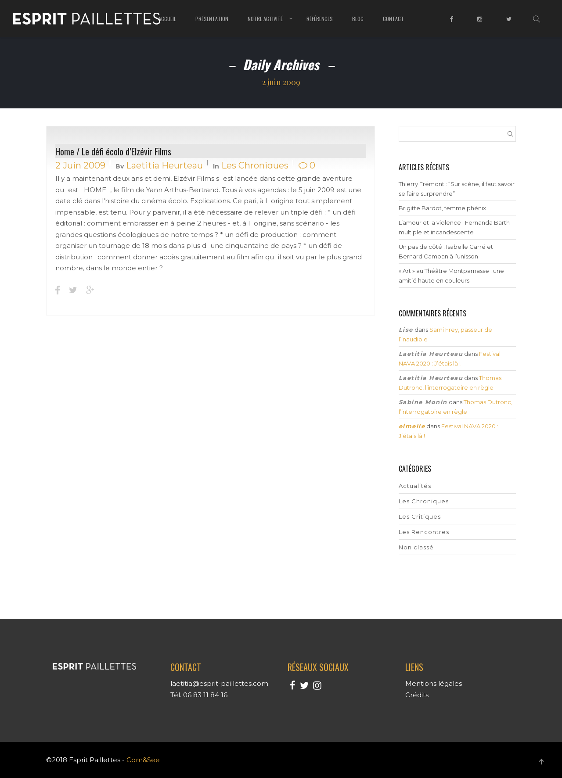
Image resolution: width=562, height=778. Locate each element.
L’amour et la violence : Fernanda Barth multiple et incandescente (454, 227)
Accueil (167, 18)
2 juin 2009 (80, 165)
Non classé (416, 547)
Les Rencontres (424, 531)
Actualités (415, 485)
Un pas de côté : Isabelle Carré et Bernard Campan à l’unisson (446, 251)
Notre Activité (265, 18)
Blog (358, 18)
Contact (393, 18)
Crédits (417, 695)
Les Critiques (420, 516)
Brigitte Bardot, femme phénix (442, 208)
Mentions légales (433, 683)
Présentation (211, 18)
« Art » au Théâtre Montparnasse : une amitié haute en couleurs (451, 275)
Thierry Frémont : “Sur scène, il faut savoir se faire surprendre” (457, 188)
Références (319, 18)
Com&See (143, 760)
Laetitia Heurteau (164, 165)
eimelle (412, 426)
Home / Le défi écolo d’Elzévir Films (113, 151)
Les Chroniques (254, 165)
